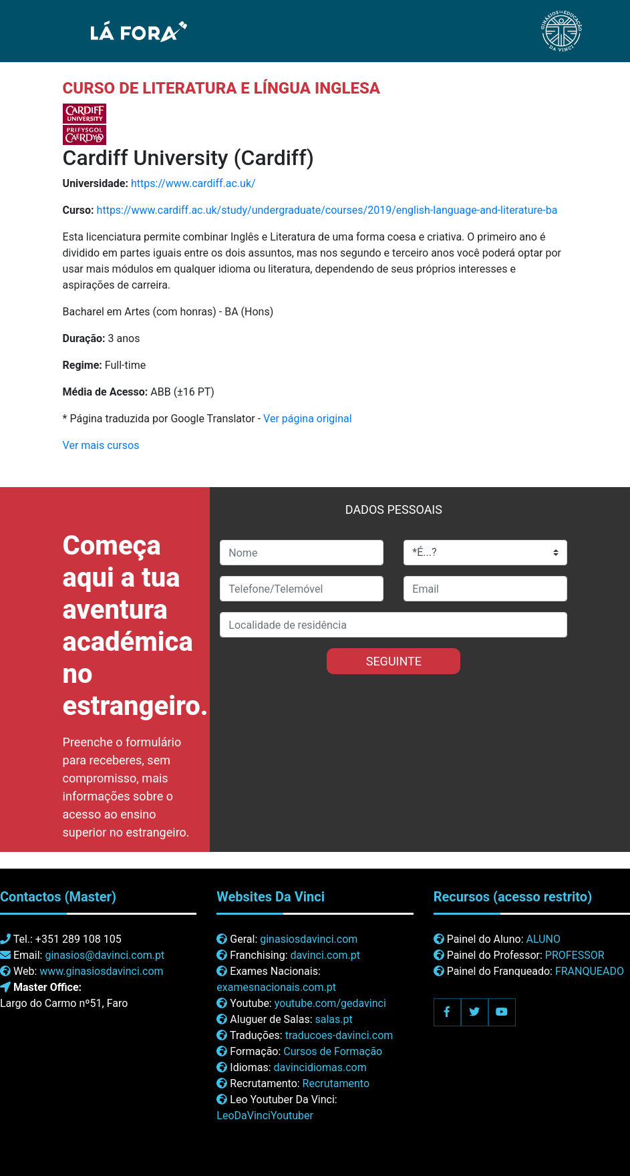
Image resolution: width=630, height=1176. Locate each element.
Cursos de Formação (332, 1051)
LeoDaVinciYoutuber (264, 1115)
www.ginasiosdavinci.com (101, 971)
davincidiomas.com (320, 1067)
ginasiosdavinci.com (308, 939)
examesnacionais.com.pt (276, 987)
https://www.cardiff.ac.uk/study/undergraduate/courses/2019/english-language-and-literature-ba (327, 210)
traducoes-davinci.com (339, 1035)
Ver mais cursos (101, 445)
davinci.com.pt (325, 955)
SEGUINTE (394, 661)
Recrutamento (336, 1083)
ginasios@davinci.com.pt (104, 955)
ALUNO (543, 939)
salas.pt (334, 1019)
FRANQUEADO (589, 971)
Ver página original (307, 418)
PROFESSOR (575, 955)
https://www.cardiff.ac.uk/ (193, 183)
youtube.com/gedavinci (330, 1003)
